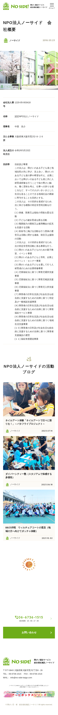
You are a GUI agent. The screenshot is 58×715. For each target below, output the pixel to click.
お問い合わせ (37, 632)
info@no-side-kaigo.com (21, 677)
